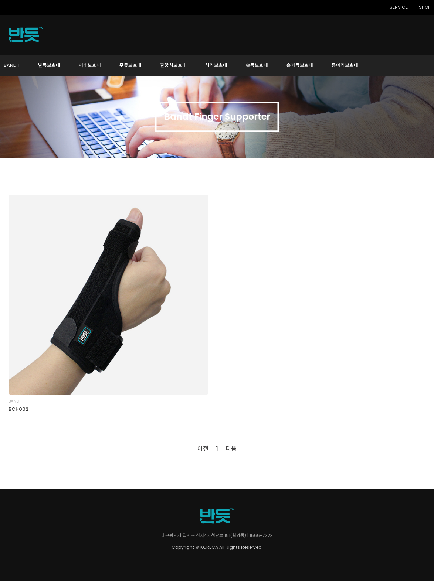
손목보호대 (257, 65)
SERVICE (399, 7)
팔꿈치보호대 (173, 65)
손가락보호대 (299, 65)
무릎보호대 (130, 65)
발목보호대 (49, 65)
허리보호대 (216, 65)
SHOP (424, 7)
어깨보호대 (90, 65)
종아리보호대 (345, 65)
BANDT (12, 65)
